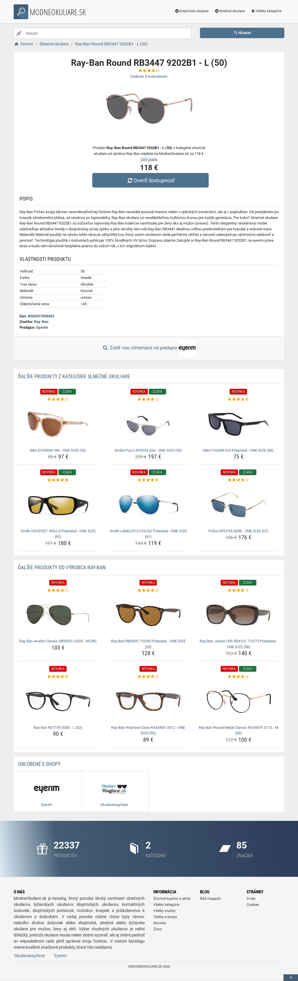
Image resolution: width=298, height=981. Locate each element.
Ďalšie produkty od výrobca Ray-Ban (62, 567)
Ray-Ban (41, 321)
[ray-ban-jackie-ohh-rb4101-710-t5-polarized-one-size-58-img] (238, 615)
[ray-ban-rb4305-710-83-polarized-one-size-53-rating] (148, 590)
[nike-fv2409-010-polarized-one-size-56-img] (238, 424)
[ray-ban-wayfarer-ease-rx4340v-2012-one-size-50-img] (148, 701)
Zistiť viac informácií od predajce (149, 348)
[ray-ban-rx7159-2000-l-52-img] (58, 701)
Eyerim (42, 327)
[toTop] (290, 977)
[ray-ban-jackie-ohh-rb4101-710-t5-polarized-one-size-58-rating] (238, 590)
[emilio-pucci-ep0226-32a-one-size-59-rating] (148, 399)
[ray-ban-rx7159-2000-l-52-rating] (58, 677)
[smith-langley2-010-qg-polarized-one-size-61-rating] (148, 480)
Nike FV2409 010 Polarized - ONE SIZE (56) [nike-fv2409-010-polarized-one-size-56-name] (238, 450)
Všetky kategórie (266, 11)
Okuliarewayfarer (29, 955)
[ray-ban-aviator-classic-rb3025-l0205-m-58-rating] (58, 590)
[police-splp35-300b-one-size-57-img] (238, 505)
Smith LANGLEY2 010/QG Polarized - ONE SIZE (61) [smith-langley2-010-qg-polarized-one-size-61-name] (148, 534)
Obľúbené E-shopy (39, 764)
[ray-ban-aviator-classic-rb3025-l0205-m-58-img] (58, 615)
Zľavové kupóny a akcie (171, 899)
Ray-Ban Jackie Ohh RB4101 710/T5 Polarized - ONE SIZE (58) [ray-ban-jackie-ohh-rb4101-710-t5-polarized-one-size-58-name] (238, 644)
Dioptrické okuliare (192, 11)
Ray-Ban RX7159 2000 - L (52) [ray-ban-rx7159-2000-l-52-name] (57, 727)
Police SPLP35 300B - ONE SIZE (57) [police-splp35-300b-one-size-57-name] (238, 531)
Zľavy (157, 929)
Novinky (159, 923)
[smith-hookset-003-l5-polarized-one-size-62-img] (58, 505)
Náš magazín (210, 899)
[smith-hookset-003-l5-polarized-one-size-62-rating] (58, 480)
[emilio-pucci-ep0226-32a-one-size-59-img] (148, 424)
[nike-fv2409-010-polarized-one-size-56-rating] (238, 399)
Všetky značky (164, 911)
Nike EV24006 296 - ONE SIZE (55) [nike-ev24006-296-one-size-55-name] (58, 450)
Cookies (252, 905)
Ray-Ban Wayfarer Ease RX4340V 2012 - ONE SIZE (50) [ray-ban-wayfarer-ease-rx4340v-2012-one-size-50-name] (148, 730)
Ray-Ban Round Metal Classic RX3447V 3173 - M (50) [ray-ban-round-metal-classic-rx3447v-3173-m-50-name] (238, 730)
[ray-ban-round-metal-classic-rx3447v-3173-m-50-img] (238, 701)
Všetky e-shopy (165, 917)
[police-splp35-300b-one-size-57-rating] (238, 480)
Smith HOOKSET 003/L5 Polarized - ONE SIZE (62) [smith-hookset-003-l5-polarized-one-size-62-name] (58, 534)
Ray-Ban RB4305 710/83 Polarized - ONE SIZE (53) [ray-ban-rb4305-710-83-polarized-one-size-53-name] (148, 644)
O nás (251, 899)
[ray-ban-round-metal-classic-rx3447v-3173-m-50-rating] (238, 677)
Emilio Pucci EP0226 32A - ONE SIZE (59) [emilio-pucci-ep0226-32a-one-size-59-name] (148, 450)
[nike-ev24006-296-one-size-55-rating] (58, 399)
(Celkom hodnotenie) (149, 76)
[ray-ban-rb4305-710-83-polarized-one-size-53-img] (148, 615)
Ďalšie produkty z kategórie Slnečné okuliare (74, 376)
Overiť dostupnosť (150, 180)
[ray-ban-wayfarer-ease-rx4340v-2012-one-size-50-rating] (148, 677)
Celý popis (149, 159)
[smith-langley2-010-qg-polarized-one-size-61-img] (148, 505)
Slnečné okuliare (229, 11)
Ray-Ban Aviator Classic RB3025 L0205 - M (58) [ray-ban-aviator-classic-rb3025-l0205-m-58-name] (58, 641)
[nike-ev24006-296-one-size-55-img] (58, 424)
